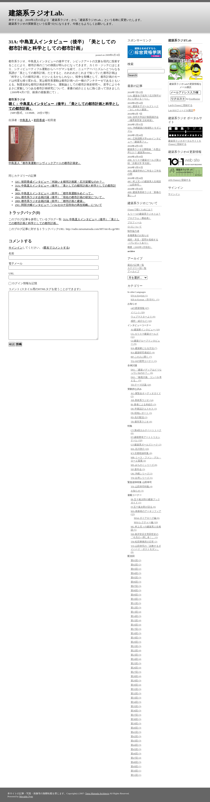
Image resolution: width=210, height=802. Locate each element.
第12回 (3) (136, 607)
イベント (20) (138, 312)
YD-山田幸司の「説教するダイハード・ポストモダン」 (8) (146, 549)
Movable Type (26, 796)
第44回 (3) (136, 745)
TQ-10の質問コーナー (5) (144, 361)
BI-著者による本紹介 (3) (143, 404)
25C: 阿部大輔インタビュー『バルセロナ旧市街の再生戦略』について (58, 205)
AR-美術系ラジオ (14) (142, 400)
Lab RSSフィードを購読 (180, 110)
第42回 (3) (136, 736)
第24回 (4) (136, 659)
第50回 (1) (136, 770)
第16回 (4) (136, 624)
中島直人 (25, 120)
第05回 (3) (136, 577)
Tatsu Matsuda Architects (97, 793)
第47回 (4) (136, 757)
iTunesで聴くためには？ (140, 209)
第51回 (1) (136, 775)
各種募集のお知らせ (138, 235)
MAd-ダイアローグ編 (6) (146, 518)
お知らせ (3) (137, 490)
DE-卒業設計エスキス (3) (144, 408)
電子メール (15, 263)
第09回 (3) (136, 594)
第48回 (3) (136, 762)
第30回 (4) (136, 685)
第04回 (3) (136, 573)
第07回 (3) (136, 586)
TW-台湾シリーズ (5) (142, 478)
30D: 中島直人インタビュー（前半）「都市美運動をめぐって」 (54, 193)
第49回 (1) (136, 766)
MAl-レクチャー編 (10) (146, 522)
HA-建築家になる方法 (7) (144, 348)
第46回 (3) (136, 753)
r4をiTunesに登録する (179, 180)
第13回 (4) (136, 612)
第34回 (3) (136, 702)
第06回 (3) (136, 581)
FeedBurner (194, 98)
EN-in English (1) (139, 295)
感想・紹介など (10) (141, 321)
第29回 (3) (136, 680)
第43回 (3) (136, 740)
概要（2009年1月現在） (140, 247)
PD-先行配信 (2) (139, 417)
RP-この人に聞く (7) (141, 356)
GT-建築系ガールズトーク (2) (146, 444)
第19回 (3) (136, 637)
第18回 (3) (136, 633)
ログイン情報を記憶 (23, 283)
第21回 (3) (136, 646)
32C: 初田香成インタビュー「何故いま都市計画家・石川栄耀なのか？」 (60, 181)
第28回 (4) (136, 676)
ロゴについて (135, 226)
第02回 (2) (136, 564)
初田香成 (39, 120)
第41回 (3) (136, 732)
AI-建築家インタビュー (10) (145, 329)
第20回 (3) (136, 642)
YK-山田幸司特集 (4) (141, 486)
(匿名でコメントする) (56, 247)
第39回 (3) (136, 723)
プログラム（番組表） (139, 218)
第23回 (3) (136, 654)
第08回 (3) (136, 590)
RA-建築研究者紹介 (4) (143, 352)
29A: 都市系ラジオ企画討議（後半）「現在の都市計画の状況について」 (60, 197)
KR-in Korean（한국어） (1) (145, 299)
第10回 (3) (136, 599)
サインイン (15, 247)
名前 (11, 253)
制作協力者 (133, 231)
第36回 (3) (136, 710)
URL (11, 273)
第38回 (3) (136, 719)
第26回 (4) (136, 667)
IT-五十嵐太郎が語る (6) (143, 507)
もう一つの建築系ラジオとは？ (144, 214)
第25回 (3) (136, 663)
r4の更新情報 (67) (140, 308)
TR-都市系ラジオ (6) (141, 421)
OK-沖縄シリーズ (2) (141, 473)
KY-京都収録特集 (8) (141, 453)
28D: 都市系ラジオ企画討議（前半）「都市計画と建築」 (50, 201)
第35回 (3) (136, 706)
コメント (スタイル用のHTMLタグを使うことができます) (44, 289)
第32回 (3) (136, 693)
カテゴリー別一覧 (137, 268)
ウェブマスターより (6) (143, 316)
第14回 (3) (136, 616)
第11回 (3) (136, 603)
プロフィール (135, 222)
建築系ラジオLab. (36, 13)
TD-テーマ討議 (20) (141, 384)
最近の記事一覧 (136, 265)
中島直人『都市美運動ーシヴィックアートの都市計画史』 (45, 163)
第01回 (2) (136, 560)
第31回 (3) (136, 689)
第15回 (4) (136, 620)
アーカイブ (135, 258)
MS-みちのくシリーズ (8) (144, 465)
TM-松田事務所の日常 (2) (144, 541)
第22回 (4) (136, 650)
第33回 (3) (136, 697)
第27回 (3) (136, 672)
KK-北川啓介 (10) (140, 449)
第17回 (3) (136, 629)
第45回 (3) (136, 749)
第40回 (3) (136, 727)
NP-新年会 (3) (138, 469)
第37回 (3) (136, 715)
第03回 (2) (136, 569)
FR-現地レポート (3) (141, 413)
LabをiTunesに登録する (180, 105)
